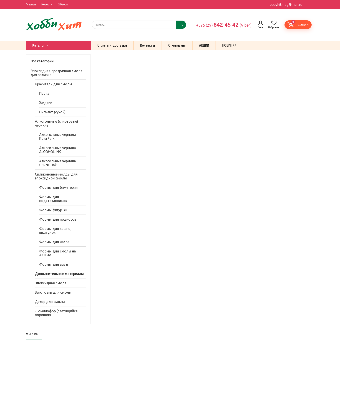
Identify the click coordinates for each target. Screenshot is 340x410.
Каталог (38, 45)
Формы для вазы (53, 264)
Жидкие (45, 103)
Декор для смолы (50, 302)
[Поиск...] (181, 25)
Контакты (147, 45)
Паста (44, 93)
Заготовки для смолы (53, 292)
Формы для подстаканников (53, 199)
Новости (46, 4)
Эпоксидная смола (50, 283)
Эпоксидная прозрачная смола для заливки (56, 73)
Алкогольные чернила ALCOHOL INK (57, 150)
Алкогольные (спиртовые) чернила (56, 123)
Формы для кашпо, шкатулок (55, 230)
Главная (31, 4)
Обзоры (63, 4)
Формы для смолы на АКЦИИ (57, 253)
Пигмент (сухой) (52, 112)
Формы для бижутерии (58, 187)
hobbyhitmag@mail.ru (285, 5)
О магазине (177, 45)
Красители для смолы (53, 84)
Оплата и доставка (112, 45)
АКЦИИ (204, 45)
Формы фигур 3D (53, 210)
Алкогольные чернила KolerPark (57, 136)
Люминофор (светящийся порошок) (56, 313)
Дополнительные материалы (59, 274)
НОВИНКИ (229, 45)
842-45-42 (224, 25)
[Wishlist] (273, 23)
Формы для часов (54, 242)
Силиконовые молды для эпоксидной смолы (56, 176)
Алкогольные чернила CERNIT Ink (57, 163)
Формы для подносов (57, 219)
